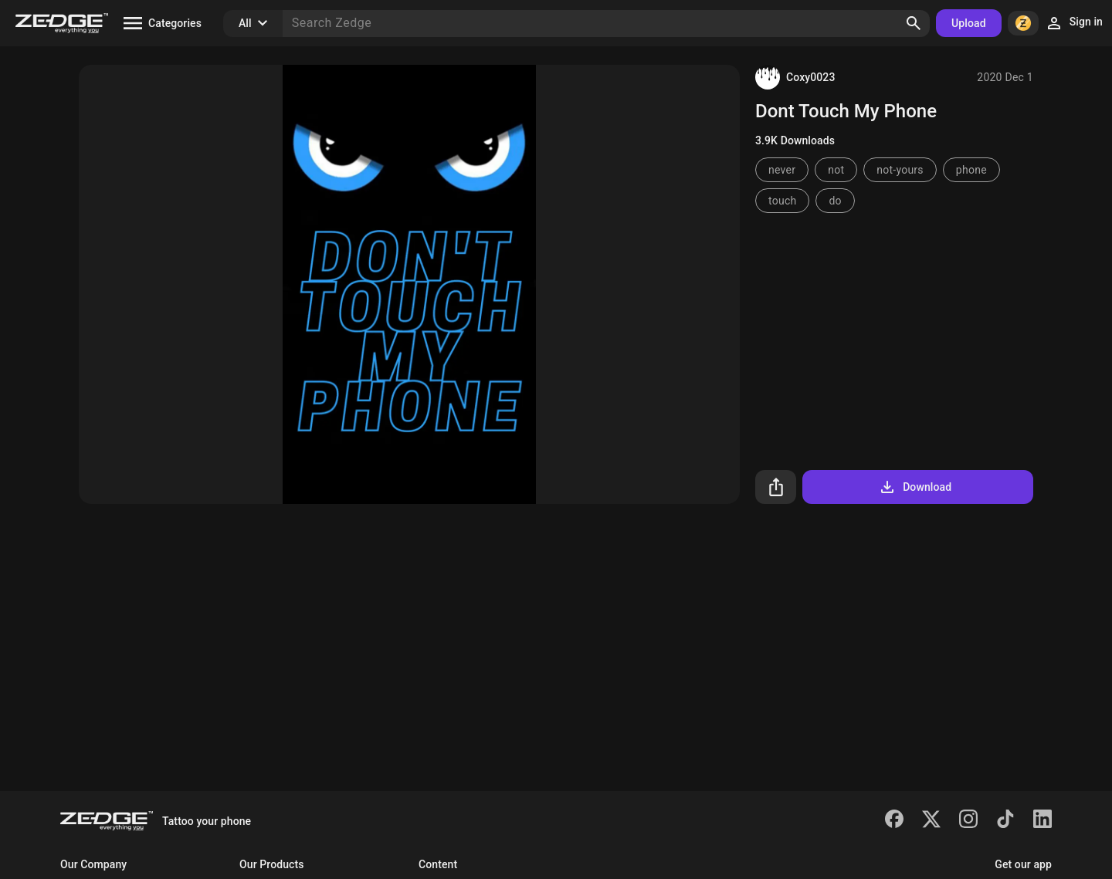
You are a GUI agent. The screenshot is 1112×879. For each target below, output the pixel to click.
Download (914, 487)
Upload (968, 23)
